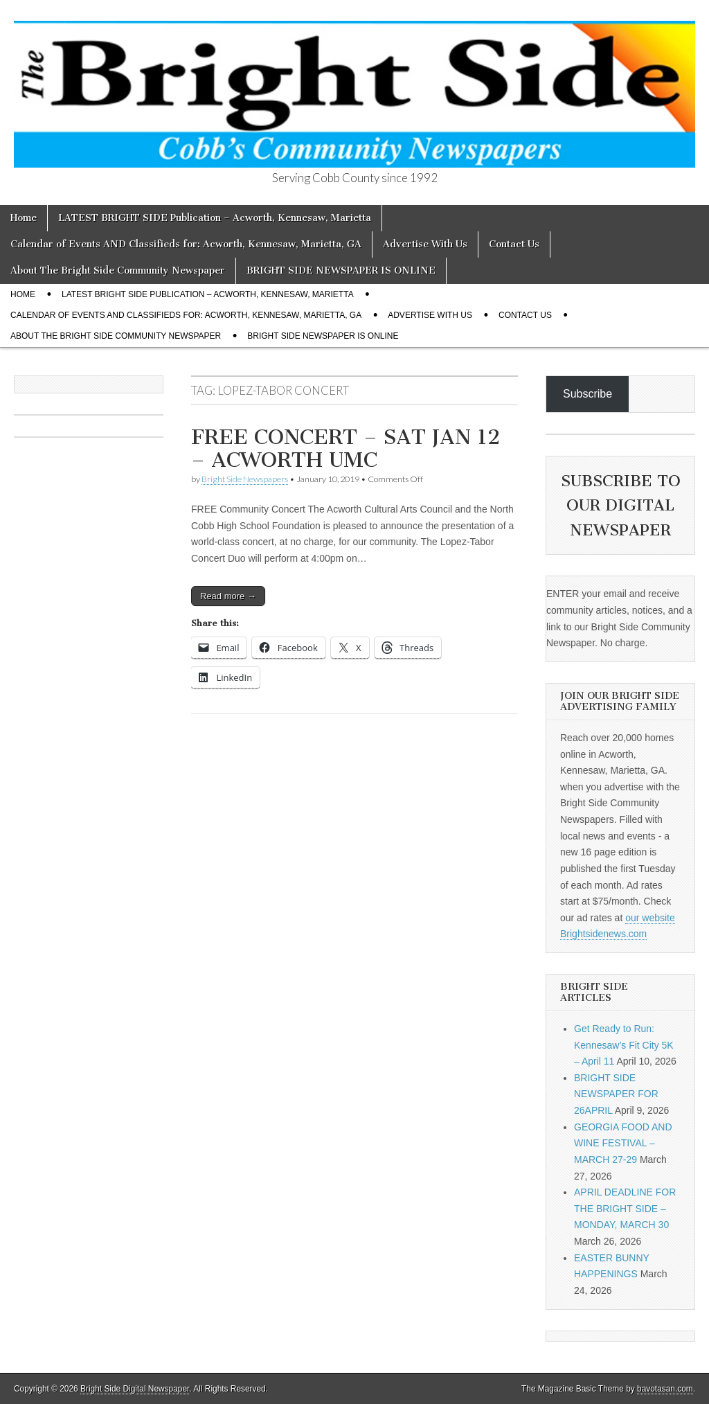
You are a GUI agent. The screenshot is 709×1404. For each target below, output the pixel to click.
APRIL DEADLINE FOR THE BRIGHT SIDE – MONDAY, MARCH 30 (625, 1208)
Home (23, 218)
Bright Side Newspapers (244, 479)
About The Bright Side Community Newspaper (117, 270)
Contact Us (514, 244)
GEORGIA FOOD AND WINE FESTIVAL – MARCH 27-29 (623, 1143)
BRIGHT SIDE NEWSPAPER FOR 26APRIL (616, 1094)
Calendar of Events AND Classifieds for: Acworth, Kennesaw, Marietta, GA (185, 244)
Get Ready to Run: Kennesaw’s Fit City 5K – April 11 (624, 1045)
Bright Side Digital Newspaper (134, 1389)
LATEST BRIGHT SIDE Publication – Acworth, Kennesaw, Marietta (214, 218)
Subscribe (587, 394)
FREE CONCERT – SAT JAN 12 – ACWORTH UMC (345, 449)
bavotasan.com (665, 1389)
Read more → (228, 596)
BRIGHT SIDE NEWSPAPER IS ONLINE (341, 270)
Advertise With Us (425, 244)
